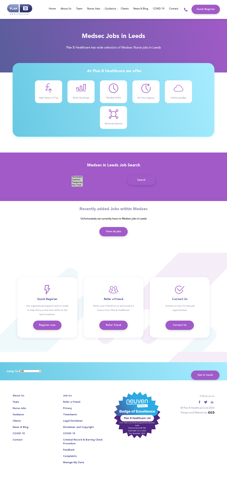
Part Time (77, 185)
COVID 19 (158, 9)
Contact (173, 9)
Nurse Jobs (93, 9)
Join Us (67, 395)
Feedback (69, 450)
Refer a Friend (71, 402)
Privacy (67, 408)
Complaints (70, 456)
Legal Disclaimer (73, 421)
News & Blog (140, 9)
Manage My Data (73, 462)
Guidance (110, 9)
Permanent (77, 177)
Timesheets (70, 414)
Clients (125, 9)
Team (79, 9)
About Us (66, 9)
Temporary (77, 182)
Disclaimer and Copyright (78, 427)
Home (52, 9)
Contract (77, 180)
